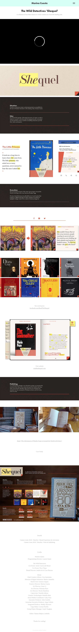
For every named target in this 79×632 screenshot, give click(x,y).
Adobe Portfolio (42, 630)
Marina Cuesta (39, 3)
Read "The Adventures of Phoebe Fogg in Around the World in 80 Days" (39, 441)
